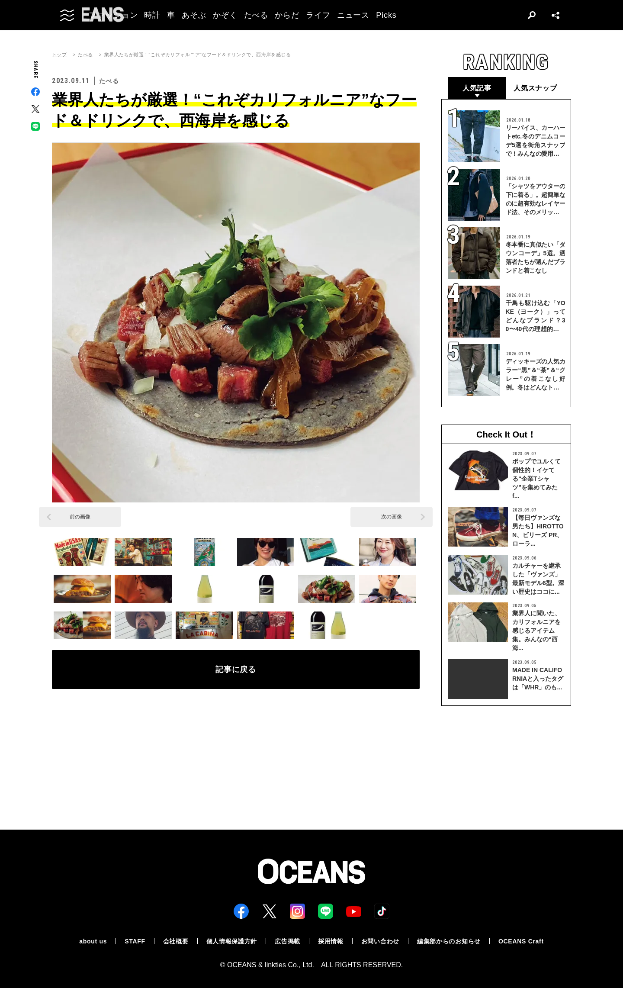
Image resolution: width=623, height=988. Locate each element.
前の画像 (80, 517)
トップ (59, 54)
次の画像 (391, 517)
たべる (85, 54)
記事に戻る (236, 669)
